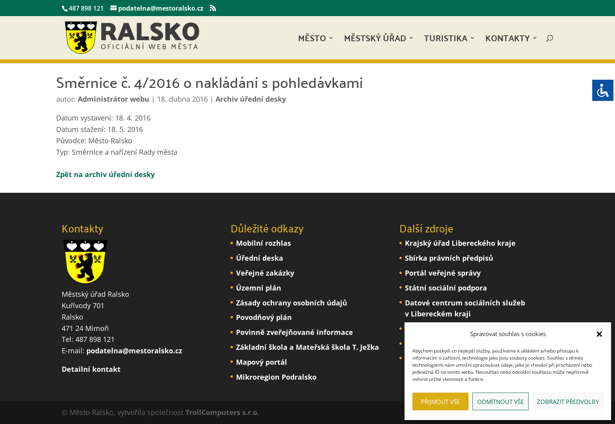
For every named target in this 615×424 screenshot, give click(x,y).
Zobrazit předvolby (568, 402)
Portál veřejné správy (443, 273)
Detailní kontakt (91, 369)
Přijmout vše (440, 402)
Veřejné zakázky (265, 273)
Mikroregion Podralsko (276, 377)
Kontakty (507, 40)
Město (312, 40)
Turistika (445, 40)
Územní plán (258, 287)
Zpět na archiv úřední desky (105, 174)
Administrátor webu (113, 99)
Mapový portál (261, 362)
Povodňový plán (264, 317)
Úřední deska (259, 258)
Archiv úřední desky (251, 99)
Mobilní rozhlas (263, 243)
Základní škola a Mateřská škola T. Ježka (307, 347)
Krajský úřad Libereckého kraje (460, 243)
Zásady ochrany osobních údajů (291, 302)
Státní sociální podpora (446, 287)
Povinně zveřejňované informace (294, 332)
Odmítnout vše (500, 402)
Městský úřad (375, 40)
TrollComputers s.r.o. (222, 412)
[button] (599, 334)
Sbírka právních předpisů (449, 258)
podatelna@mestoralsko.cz (134, 350)
